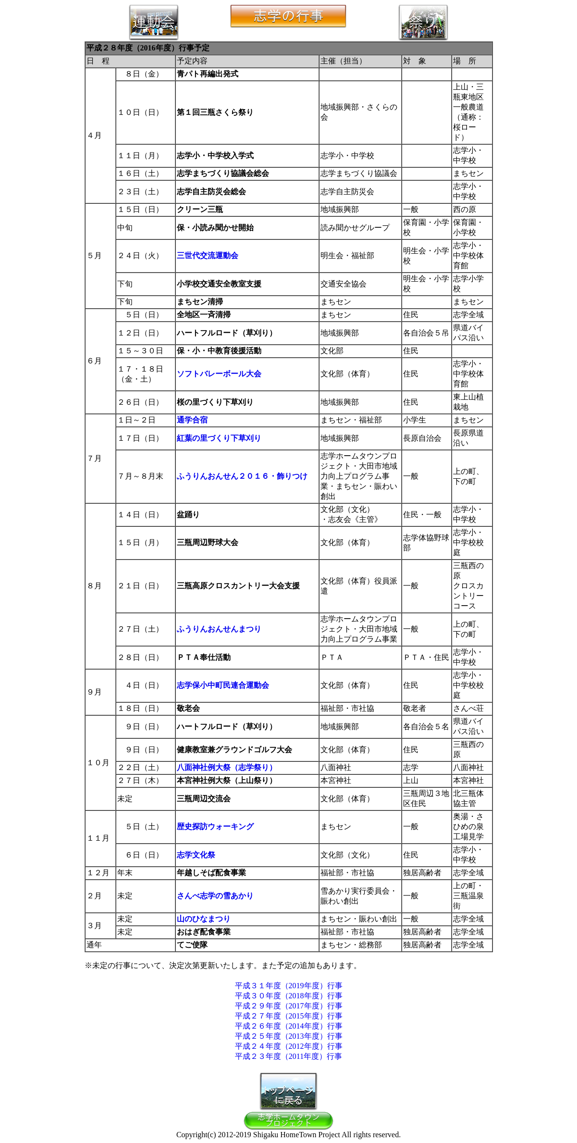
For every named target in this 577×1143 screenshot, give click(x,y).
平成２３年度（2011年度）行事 (288, 1056)
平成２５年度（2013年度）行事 (289, 1036)
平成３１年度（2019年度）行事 (289, 985)
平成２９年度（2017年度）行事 (289, 1006)
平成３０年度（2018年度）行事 (289, 996)
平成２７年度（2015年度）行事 (289, 1016)
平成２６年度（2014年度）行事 (289, 1026)
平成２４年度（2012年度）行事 (289, 1046)
